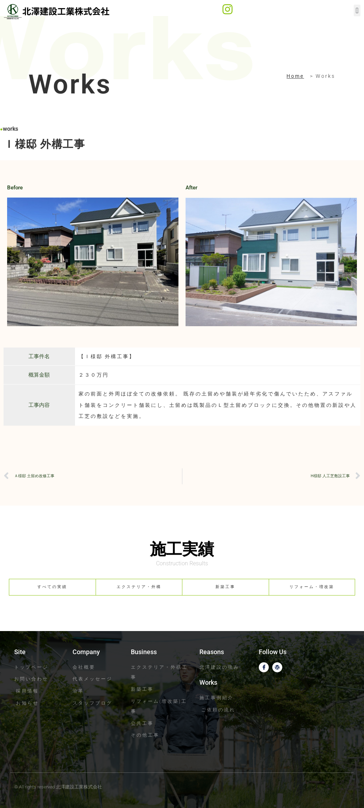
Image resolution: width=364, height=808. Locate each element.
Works (208, 682)
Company (86, 652)
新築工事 (225, 587)
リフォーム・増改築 (311, 587)
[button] (357, 10)
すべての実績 (52, 587)
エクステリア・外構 (139, 587)
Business (144, 652)
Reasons (211, 652)
